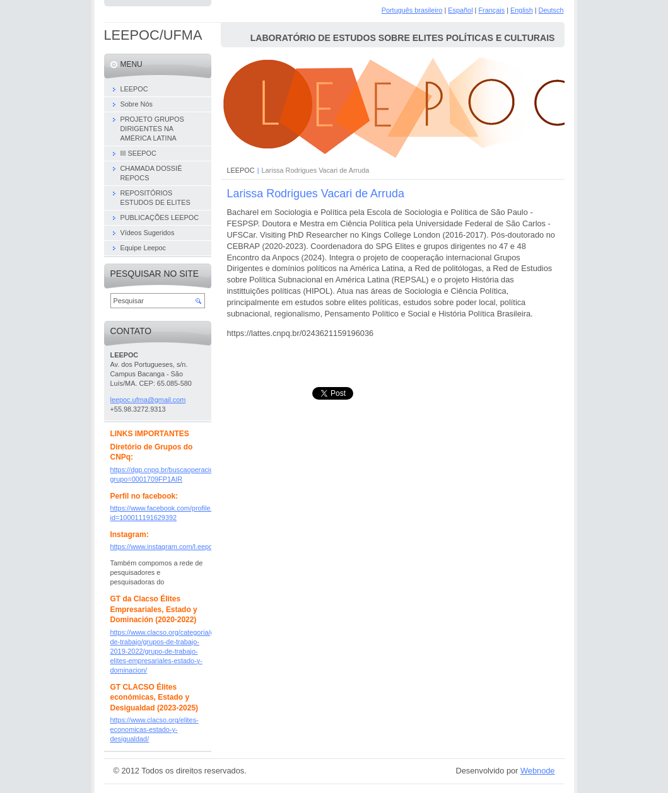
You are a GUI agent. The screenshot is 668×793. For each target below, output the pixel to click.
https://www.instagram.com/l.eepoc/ (164, 546)
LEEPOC (241, 170)
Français (491, 10)
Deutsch (551, 10)
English (521, 10)
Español (460, 10)
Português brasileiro (412, 10)
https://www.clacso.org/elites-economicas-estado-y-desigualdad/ (154, 729)
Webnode (537, 770)
